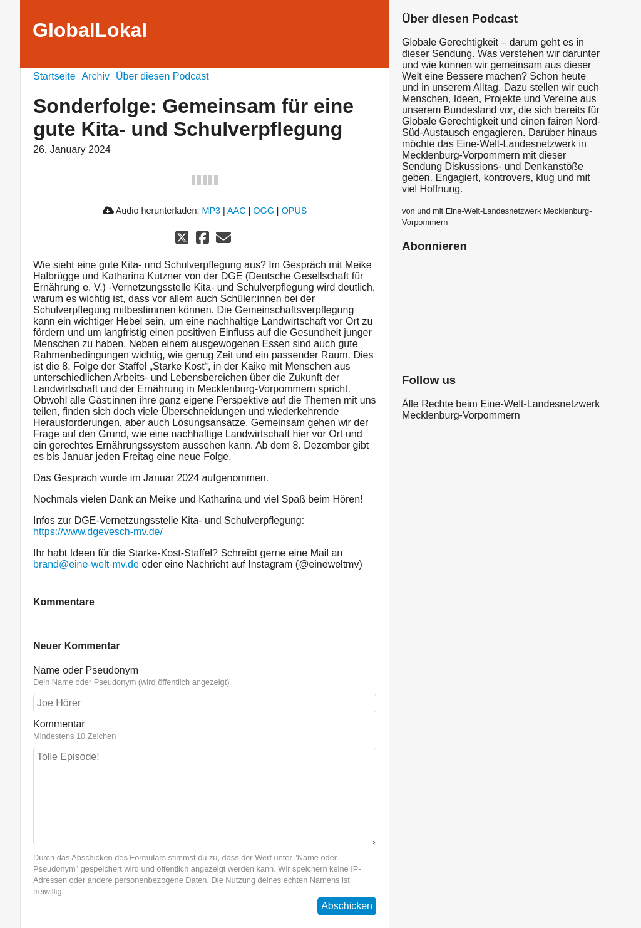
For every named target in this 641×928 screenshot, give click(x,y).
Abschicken (346, 905)
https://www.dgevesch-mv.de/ (98, 531)
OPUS (294, 211)
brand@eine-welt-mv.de (86, 564)
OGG (263, 211)
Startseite (54, 76)
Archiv (96, 76)
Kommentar (59, 724)
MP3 (211, 211)
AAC (236, 211)
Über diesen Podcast (162, 76)
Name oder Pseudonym (85, 670)
